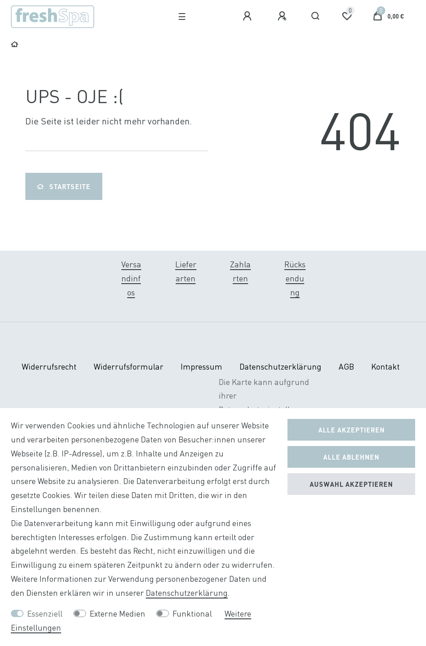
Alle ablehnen (351, 457)
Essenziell (44, 613)
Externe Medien (117, 613)
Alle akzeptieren (351, 430)
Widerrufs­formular (128, 366)
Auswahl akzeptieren (351, 484)
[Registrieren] (283, 16)
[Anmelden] (248, 16)
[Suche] (315, 16)
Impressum (201, 366)
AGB (346, 366)
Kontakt (385, 366)
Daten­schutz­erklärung (280, 366)
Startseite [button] (64, 186)
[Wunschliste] (346, 16)
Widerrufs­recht (49, 366)
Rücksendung (295, 278)
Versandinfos (131, 278)
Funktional (192, 613)
